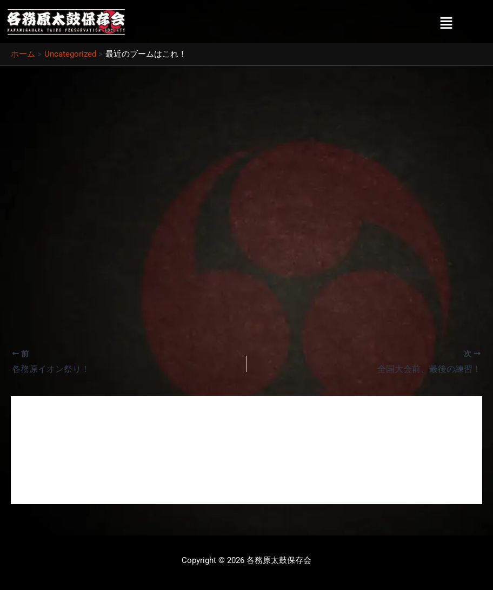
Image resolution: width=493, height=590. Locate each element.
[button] (446, 24)
